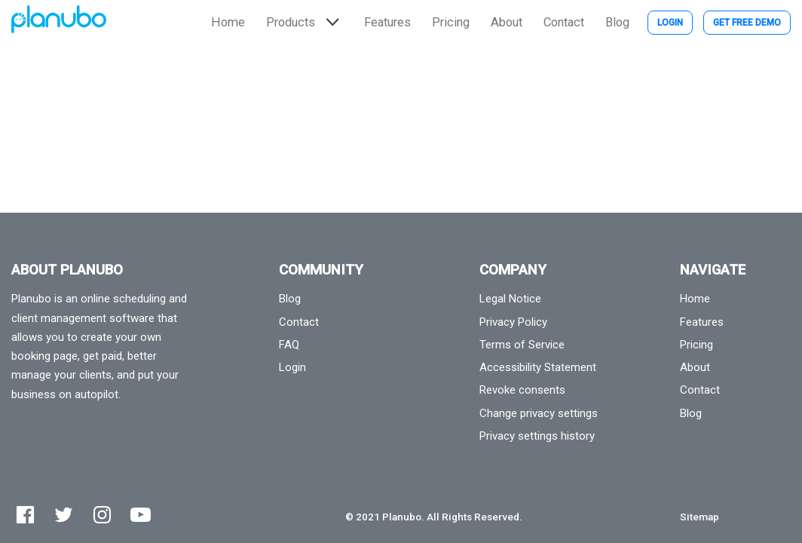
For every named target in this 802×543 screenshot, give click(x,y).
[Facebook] (25, 515)
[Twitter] (64, 515)
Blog (617, 22)
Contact (563, 22)
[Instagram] (102, 515)
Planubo (401, 517)
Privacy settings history (537, 436)
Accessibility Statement (537, 367)
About (506, 22)
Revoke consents (522, 390)
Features (387, 22)
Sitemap (699, 517)
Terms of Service (522, 344)
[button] (331, 22)
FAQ (289, 344)
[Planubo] (58, 22)
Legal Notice (510, 298)
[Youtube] (141, 515)
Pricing (451, 22)
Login (670, 22)
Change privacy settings (538, 413)
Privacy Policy (513, 322)
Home (228, 22)
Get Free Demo (747, 22)
